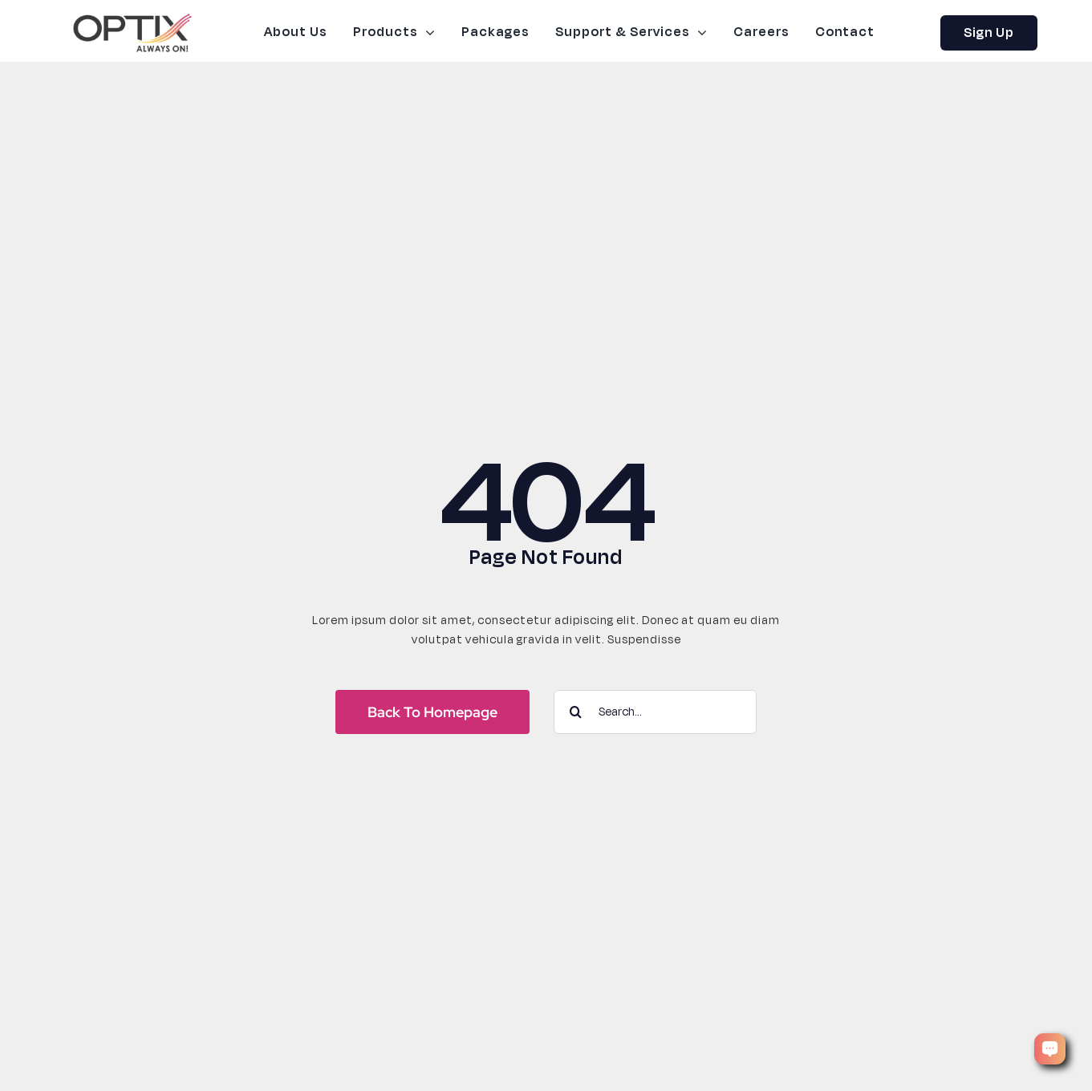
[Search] (576, 712)
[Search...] (655, 712)
